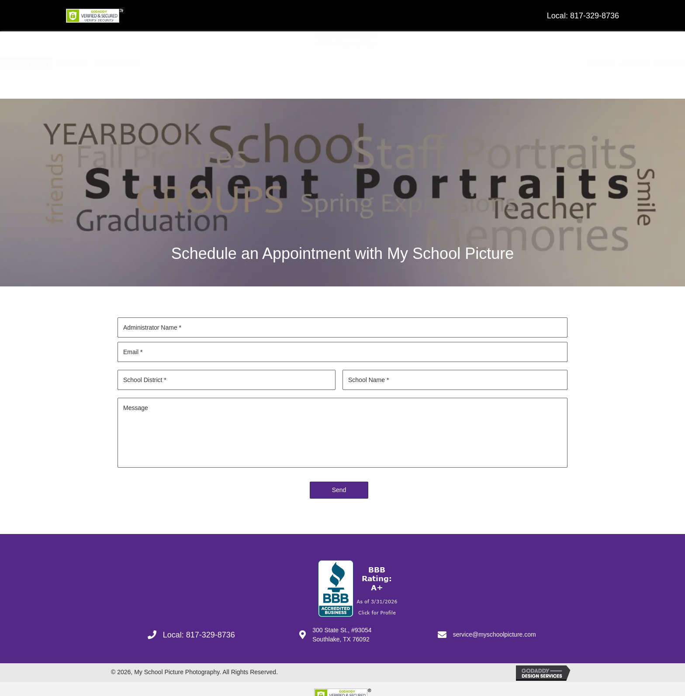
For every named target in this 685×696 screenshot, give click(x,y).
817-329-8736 (594, 15)
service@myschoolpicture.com (494, 634)
